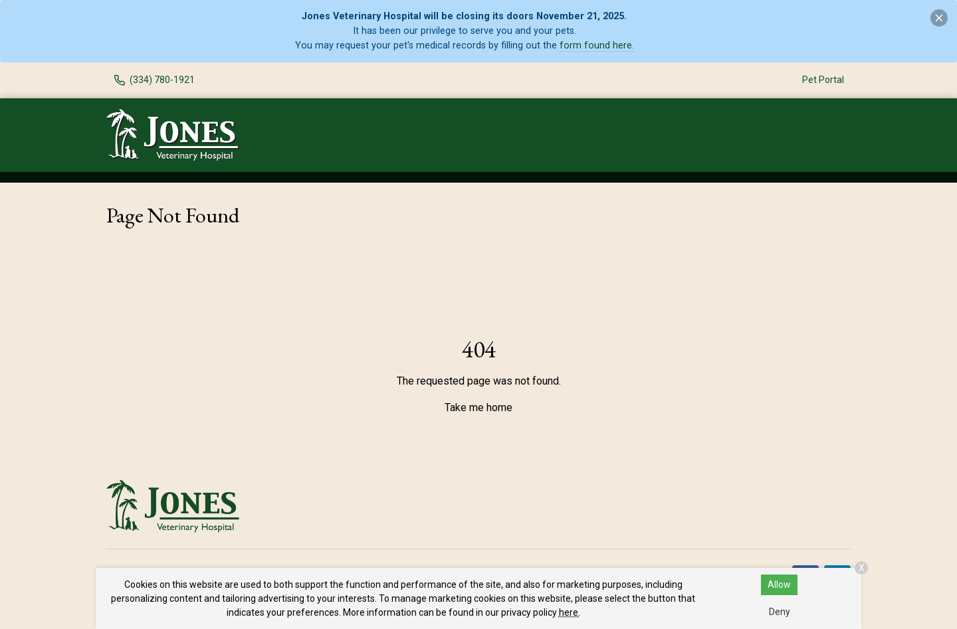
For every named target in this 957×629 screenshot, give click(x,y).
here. (569, 612)
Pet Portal (823, 79)
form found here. (597, 45)
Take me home (478, 407)
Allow (779, 584)
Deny (779, 611)
